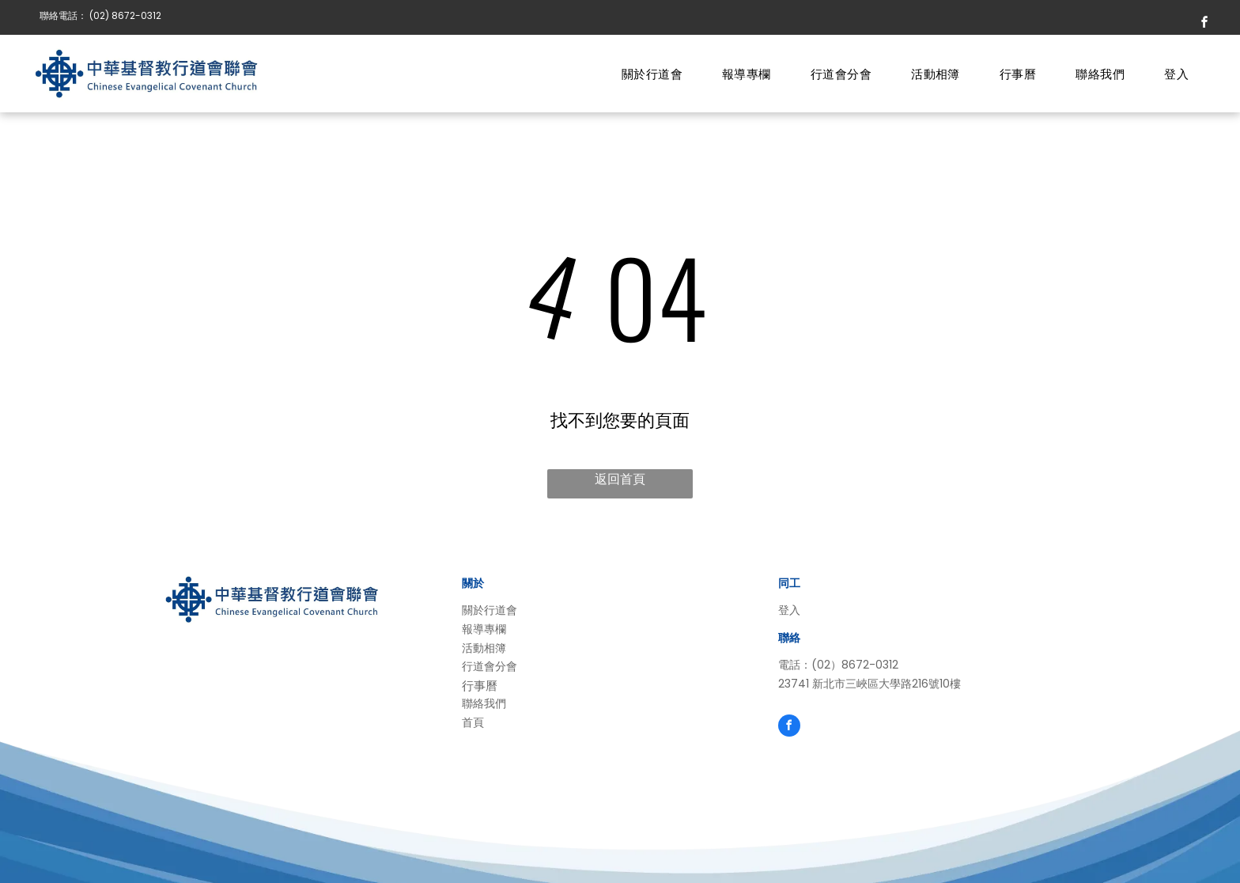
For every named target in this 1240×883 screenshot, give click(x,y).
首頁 (473, 722)
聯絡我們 (484, 703)
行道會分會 (489, 666)
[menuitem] (652, 74)
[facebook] (1204, 24)
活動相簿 (484, 648)
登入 (789, 610)
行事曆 (479, 685)
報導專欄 (484, 629)
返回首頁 (620, 479)
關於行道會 (489, 610)
